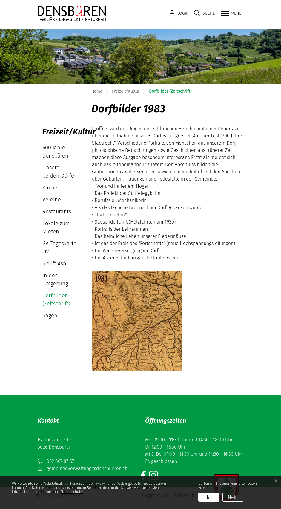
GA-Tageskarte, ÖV (60, 247)
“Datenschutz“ (72, 492)
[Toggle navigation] (230, 14)
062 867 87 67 (60, 461)
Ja (209, 497)
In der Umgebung (55, 279)
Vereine (51, 199)
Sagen (49, 315)
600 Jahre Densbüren (55, 151)
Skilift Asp (54, 263)
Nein (233, 497)
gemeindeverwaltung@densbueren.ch (87, 468)
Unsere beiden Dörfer (59, 171)
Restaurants (56, 211)
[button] (204, 13)
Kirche (49, 187)
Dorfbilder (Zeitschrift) (60, 301)
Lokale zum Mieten (56, 227)
